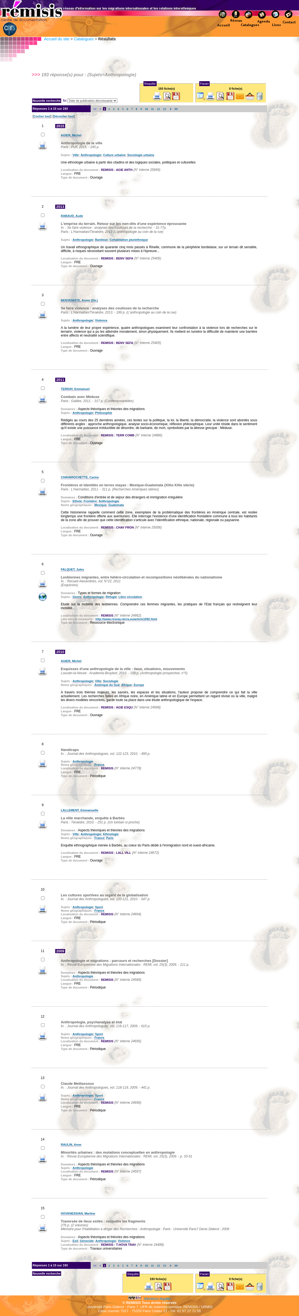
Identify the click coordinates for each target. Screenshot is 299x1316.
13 (164, 109)
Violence (101, 320)
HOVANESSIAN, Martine (78, 1213)
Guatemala (116, 505)
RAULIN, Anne (71, 1144)
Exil (75, 1240)
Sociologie (110, 681)
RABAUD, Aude (72, 216)
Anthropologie (91, 155)
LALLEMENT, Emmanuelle (79, 810)
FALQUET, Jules (72, 569)
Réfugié (111, 596)
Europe (139, 685)
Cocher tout (42, 116)
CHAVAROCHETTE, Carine (80, 477)
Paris (109, 838)
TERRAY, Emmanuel (75, 389)
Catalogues (83, 39)
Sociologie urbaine (140, 155)
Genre (77, 596)
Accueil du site (56, 39)
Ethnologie (111, 834)
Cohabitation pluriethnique (128, 239)
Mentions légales (157, 1299)
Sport (99, 907)
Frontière (90, 501)
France (99, 764)
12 (158, 109)
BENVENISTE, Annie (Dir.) (79, 300)
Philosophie (103, 412)
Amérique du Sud (106, 685)
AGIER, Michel (71, 135)
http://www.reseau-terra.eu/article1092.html (126, 619)
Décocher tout (64, 116)
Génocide (86, 1240)
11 (152, 109)
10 (146, 109)
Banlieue (101, 239)
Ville (76, 155)
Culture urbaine (114, 155)
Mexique (100, 505)
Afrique (126, 685)
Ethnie (77, 501)
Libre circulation (130, 596)
